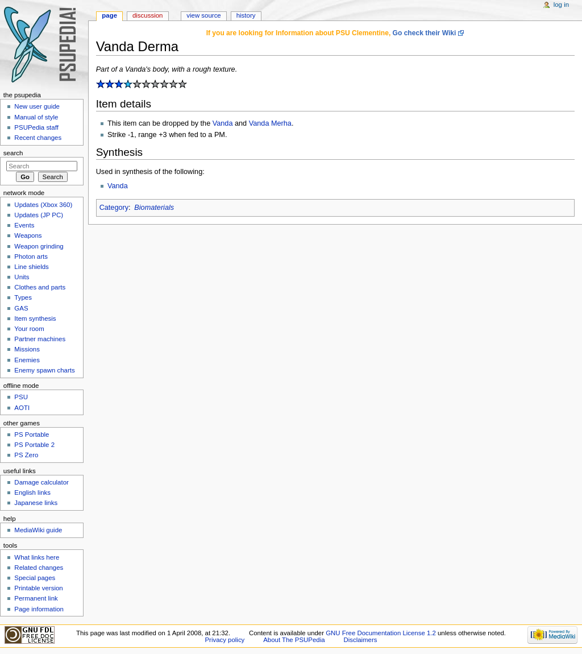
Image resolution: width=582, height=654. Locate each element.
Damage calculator (41, 482)
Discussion (147, 15)
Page (109, 15)
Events (24, 225)
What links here (36, 557)
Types (23, 297)
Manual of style (36, 117)
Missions (27, 349)
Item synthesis (35, 318)
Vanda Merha (270, 123)
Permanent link (35, 598)
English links (32, 492)
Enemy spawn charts (44, 370)
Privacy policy (225, 639)
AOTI (22, 407)
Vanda (223, 123)
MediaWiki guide (38, 530)
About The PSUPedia (294, 639)
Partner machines (39, 339)
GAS (21, 308)
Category (113, 208)
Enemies (27, 360)
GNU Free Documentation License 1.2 (381, 633)
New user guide (37, 106)
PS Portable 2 (34, 444)
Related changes (38, 567)
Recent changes (37, 137)
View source (203, 15)
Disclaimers (360, 639)
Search (13, 153)
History (246, 15)
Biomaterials (154, 208)
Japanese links (35, 502)
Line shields (31, 266)
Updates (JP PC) (38, 215)
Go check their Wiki (424, 33)
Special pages (34, 577)
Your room (29, 328)
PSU (21, 397)
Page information (39, 609)
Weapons (27, 235)
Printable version (38, 588)
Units (21, 277)
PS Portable (31, 434)
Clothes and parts (39, 287)
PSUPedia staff (36, 127)
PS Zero (26, 455)
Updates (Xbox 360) (43, 204)
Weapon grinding (38, 246)
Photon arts (31, 256)
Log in (561, 4)
